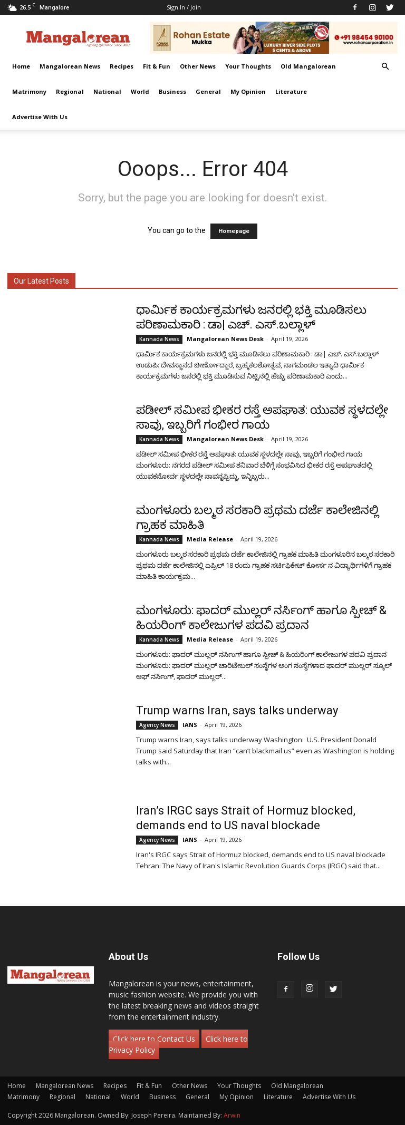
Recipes (121, 66)
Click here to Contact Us (154, 1039)
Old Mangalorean (308, 66)
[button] (385, 67)
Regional (70, 91)
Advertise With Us (40, 117)
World (140, 91)
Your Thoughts (248, 66)
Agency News (157, 725)
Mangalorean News (70, 66)
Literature (291, 91)
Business (172, 91)
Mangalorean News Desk (225, 339)
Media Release (210, 539)
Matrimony (29, 91)
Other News (198, 66)
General (208, 91)
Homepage (233, 231)
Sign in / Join (184, 7)
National (107, 91)
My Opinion (248, 91)
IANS (189, 725)
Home (21, 66)
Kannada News (159, 339)
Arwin (232, 1115)
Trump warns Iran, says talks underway (237, 710)
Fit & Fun (156, 66)
